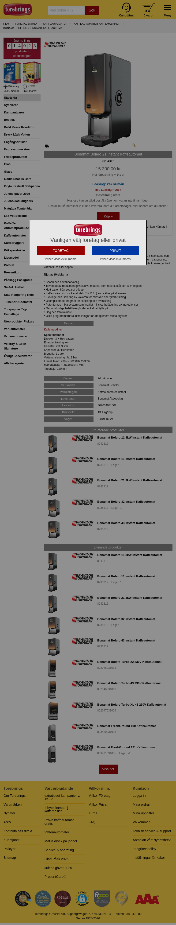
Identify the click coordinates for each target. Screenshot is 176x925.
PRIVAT (115, 284)
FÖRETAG (61, 284)
